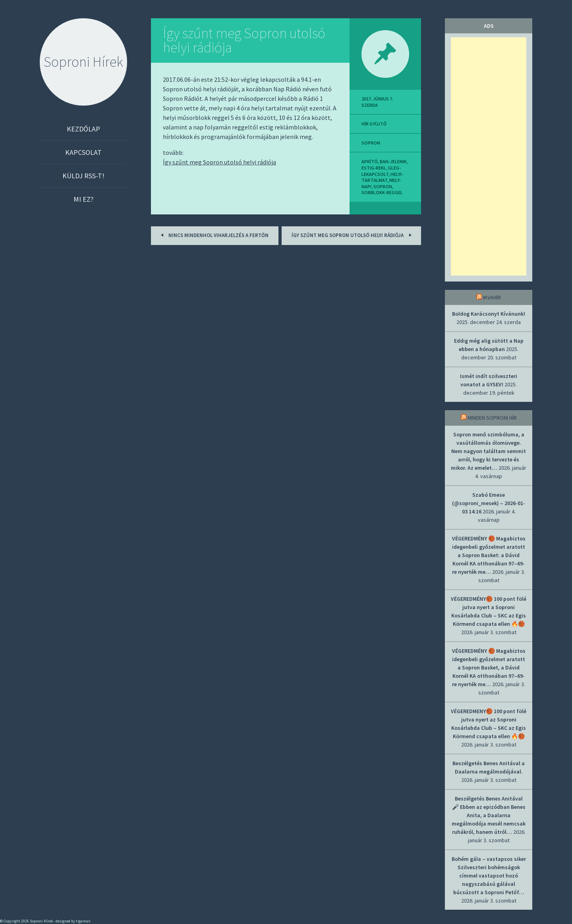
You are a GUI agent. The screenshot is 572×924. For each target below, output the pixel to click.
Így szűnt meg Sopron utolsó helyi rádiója (244, 40)
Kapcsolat (83, 152)
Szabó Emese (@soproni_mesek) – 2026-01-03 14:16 (488, 503)
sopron (370, 143)
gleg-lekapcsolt (381, 171)
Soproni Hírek (83, 62)
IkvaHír (492, 297)
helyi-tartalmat (382, 177)
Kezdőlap (83, 128)
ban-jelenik (393, 161)
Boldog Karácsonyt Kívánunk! (488, 313)
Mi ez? (83, 199)
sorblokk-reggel (382, 192)
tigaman (83, 921)
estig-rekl (373, 168)
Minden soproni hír (492, 417)
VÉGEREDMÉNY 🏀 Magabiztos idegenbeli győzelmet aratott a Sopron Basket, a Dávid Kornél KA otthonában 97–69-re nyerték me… (489, 667)
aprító (369, 161)
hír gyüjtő (373, 124)
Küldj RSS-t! (83, 175)
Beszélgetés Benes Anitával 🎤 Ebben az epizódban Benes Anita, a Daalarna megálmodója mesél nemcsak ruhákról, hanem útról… (489, 815)
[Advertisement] (488, 156)
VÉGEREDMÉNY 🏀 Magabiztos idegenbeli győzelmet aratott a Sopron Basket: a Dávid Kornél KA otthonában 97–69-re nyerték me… (489, 555)
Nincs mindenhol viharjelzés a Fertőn (213, 235)
